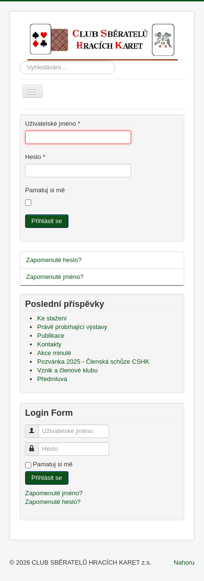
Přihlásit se (46, 220)
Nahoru (184, 562)
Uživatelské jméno (52, 123)
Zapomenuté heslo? (54, 260)
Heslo (35, 156)
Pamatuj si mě (45, 190)
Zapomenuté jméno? (54, 276)
